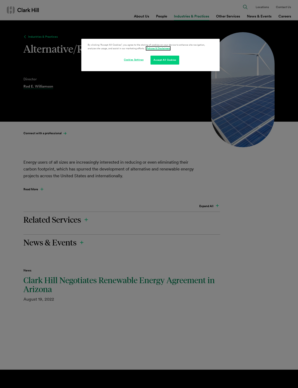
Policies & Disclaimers (158, 48)
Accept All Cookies (164, 59)
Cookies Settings (133, 59)
